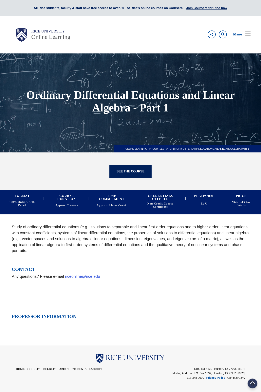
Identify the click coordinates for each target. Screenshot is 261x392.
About (64, 369)
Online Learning (50, 36)
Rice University (48, 31)
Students (79, 369)
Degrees (49, 369)
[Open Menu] (239, 34)
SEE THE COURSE (130, 171)
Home (20, 369)
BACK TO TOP (252, 383)
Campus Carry (236, 377)
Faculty (95, 369)
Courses (158, 148)
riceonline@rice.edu (82, 276)
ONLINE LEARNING (136, 148)
